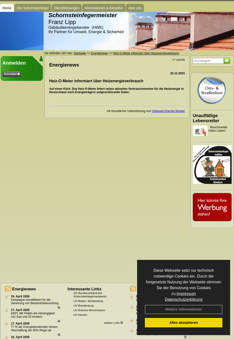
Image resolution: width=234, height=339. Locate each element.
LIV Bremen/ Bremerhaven (89, 310)
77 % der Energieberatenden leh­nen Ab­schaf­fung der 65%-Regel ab (34, 328)
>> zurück (178, 59)
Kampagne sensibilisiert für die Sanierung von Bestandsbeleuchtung (34, 301)
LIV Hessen (80, 314)
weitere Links (113, 322)
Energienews (24, 289)
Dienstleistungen (66, 8)
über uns (134, 8)
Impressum (186, 294)
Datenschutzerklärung (184, 299)
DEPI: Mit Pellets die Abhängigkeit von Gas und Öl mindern (33, 315)
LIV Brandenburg (83, 305)
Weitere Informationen (183, 309)
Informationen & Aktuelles (104, 8)
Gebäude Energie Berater (168, 111)
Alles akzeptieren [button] (183, 322)
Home (6, 8)
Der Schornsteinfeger (33, 8)
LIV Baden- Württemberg (88, 301)
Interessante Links (84, 289)
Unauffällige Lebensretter (206, 118)
